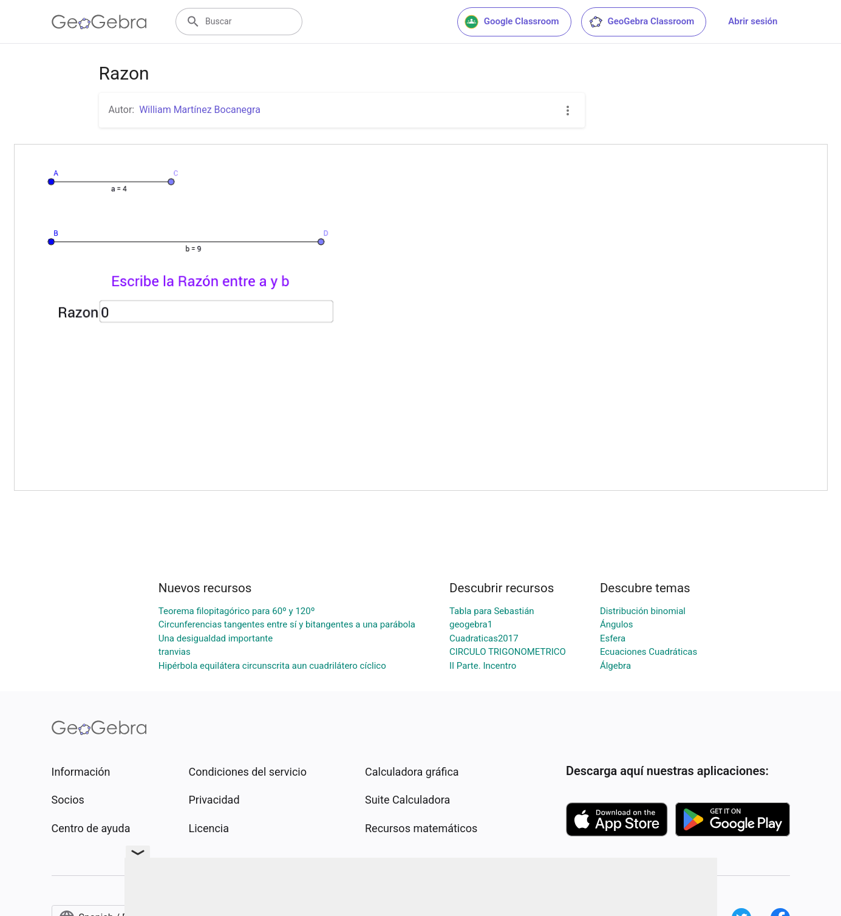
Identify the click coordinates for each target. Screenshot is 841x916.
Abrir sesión (752, 21)
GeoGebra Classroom (641, 22)
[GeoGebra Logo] (99, 22)
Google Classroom (512, 22)
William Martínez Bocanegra (199, 109)
